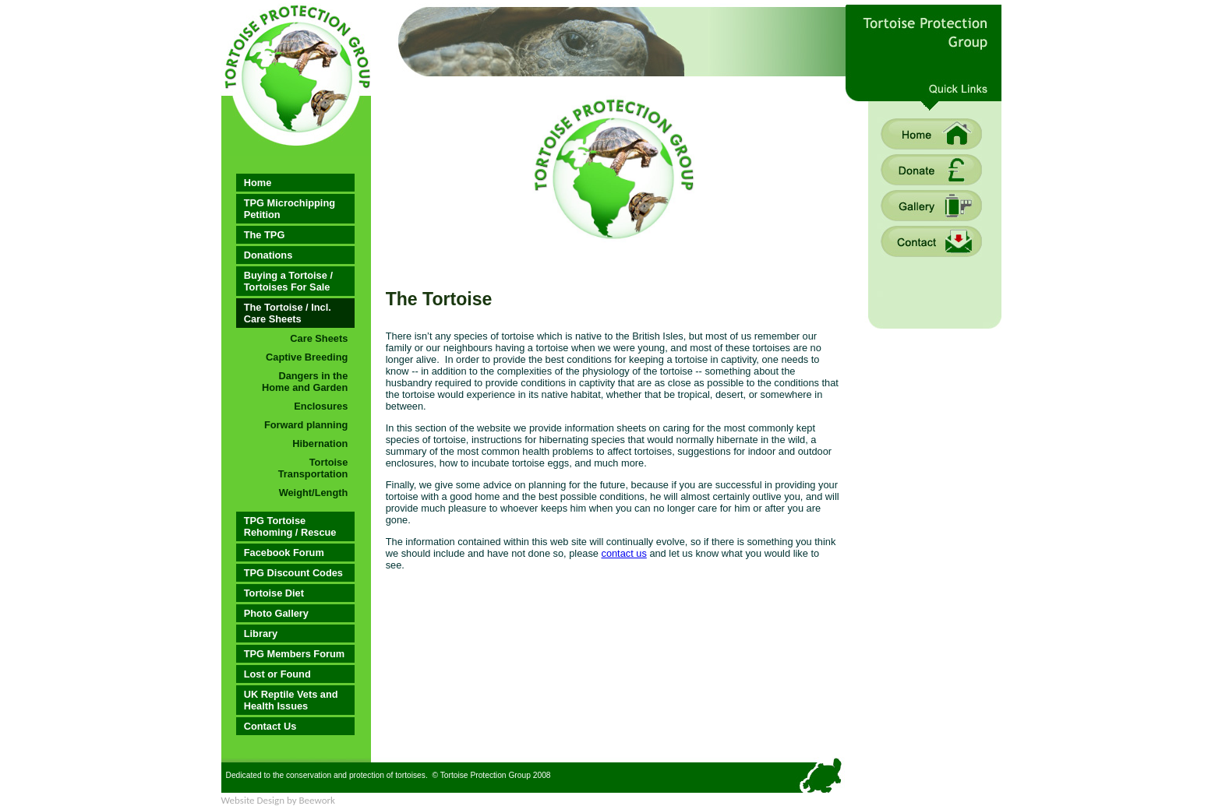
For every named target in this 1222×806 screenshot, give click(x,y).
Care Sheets (319, 338)
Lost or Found (277, 674)
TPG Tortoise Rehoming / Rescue (290, 526)
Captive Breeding (307, 357)
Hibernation (320, 443)
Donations (268, 255)
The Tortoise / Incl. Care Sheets (287, 313)
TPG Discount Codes (293, 573)
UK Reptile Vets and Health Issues (291, 700)
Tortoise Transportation (313, 468)
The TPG (264, 235)
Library (260, 633)
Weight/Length (313, 492)
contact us (623, 553)
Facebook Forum (284, 552)
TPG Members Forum (294, 654)
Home (258, 182)
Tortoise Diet (274, 593)
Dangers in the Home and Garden (305, 381)
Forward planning (306, 425)
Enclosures (321, 406)
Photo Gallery (276, 613)
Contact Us (270, 726)
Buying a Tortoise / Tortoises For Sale (288, 281)
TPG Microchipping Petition (289, 208)
